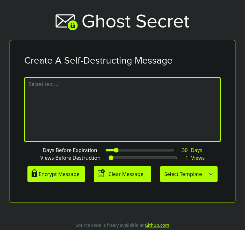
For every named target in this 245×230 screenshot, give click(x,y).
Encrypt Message (55, 173)
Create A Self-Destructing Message (98, 60)
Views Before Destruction (70, 157)
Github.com (157, 225)
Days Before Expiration (70, 150)
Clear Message (121, 173)
